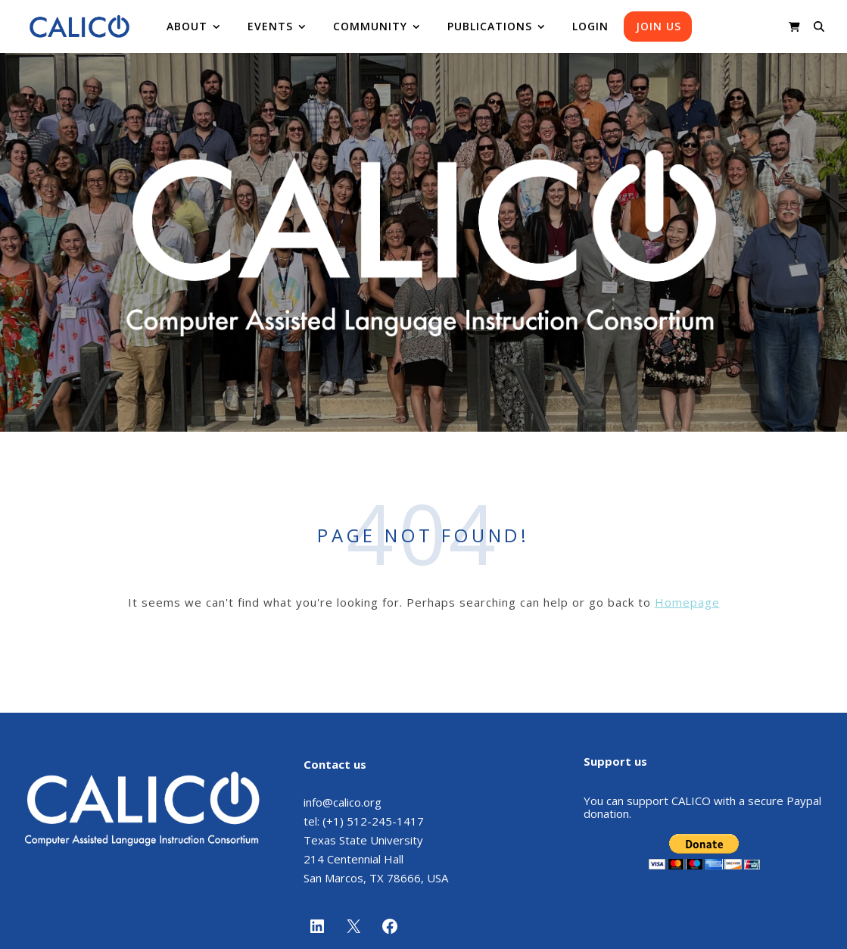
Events (270, 26)
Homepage (687, 602)
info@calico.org (342, 802)
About (187, 26)
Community (370, 26)
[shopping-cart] (794, 26)
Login (590, 26)
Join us (658, 26)
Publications (489, 26)
